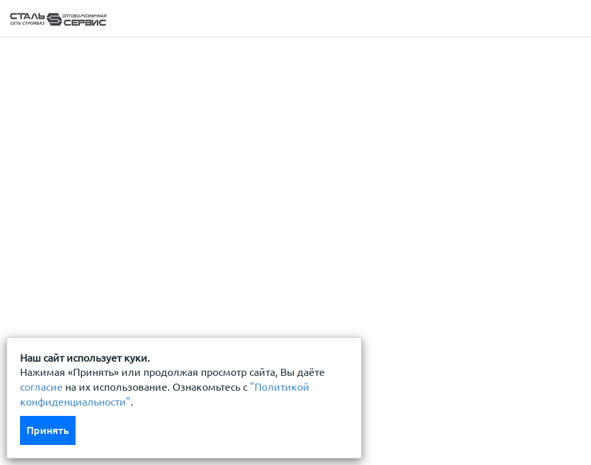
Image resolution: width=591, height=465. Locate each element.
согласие (41, 387)
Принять (47, 430)
